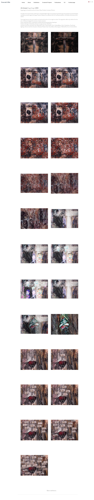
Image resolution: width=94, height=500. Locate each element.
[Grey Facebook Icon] (90, 1)
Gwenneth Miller (5, 2)
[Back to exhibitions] (51, 491)
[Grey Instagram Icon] (92, 1)
